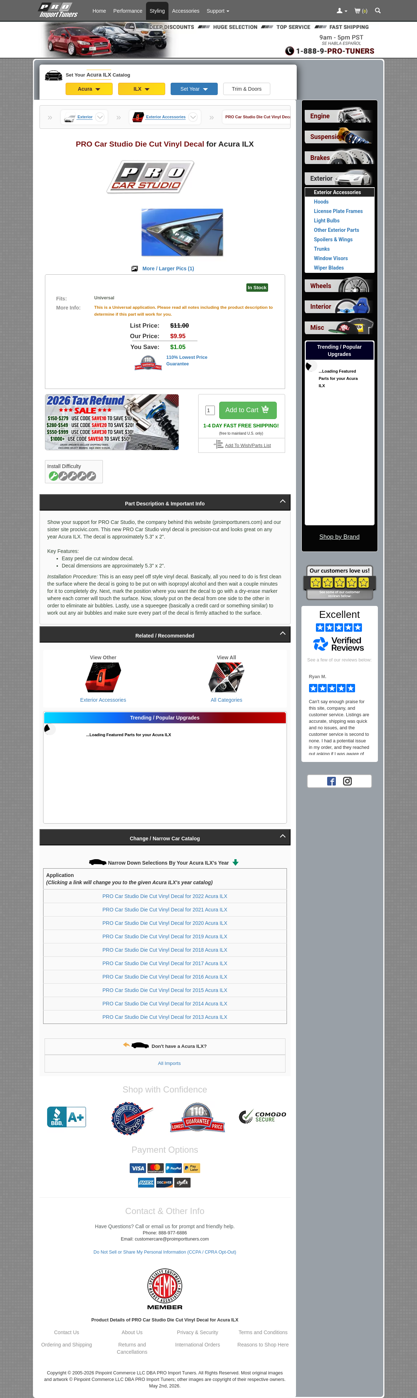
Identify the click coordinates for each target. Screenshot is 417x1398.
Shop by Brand (339, 536)
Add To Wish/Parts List (248, 445)
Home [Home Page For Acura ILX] (99, 11)
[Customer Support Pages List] (218, 11)
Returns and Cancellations (132, 1348)
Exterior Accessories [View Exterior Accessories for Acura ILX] (103, 700)
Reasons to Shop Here (263, 1345)
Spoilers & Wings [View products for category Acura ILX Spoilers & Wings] (333, 239)
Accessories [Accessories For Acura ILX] (185, 11)
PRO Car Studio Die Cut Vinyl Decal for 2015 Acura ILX (165, 990)
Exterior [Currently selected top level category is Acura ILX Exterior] (321, 178)
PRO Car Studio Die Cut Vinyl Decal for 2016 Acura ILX (165, 977)
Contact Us (66, 1332)
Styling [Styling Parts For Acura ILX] (157, 11)
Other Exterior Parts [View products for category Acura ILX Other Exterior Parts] (336, 230)
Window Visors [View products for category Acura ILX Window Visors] (331, 258)
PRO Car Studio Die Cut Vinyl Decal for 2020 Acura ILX (165, 923)
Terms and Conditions (262, 1332)
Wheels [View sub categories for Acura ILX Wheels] (320, 286)
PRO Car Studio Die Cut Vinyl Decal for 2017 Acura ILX (165, 963)
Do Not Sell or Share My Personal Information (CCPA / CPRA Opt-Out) (164, 1252)
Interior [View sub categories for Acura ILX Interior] (320, 306)
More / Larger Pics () (168, 268)
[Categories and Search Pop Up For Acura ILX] (377, 11)
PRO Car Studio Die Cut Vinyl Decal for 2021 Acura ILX (165, 910)
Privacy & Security (197, 1332)
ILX (142, 89)
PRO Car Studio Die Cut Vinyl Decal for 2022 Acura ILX (165, 896)
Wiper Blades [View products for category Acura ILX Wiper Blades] (329, 268)
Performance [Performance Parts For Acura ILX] (127, 11)
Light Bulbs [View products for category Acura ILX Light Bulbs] (327, 221)
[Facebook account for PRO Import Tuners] (331, 781)
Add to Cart (247, 410)
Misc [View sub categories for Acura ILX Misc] (317, 327)
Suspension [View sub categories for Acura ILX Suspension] (327, 136)
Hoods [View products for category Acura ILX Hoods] (321, 202)
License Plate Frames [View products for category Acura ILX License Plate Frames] (338, 211)
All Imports (169, 1063)
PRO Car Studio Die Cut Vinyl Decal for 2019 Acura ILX (165, 936)
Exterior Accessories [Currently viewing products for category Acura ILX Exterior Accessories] (337, 192)
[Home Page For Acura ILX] (59, 9)
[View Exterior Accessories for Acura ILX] (103, 677)
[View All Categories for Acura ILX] (226, 677)
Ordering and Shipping (66, 1345)
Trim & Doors (247, 89)
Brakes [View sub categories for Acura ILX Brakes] (320, 157)
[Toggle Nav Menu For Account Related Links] (342, 11)
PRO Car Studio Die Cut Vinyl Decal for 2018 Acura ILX (165, 950)
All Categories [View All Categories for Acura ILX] (226, 700)
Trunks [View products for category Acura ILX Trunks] (322, 249)
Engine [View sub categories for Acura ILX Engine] (320, 116)
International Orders (197, 1345)
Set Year (194, 89)
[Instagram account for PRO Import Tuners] (347, 781)
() (361, 11)
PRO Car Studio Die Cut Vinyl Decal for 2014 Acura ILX (165, 1004)
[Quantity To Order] (210, 410)
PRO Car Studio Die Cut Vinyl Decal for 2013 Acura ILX (165, 1017)
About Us (132, 1332)
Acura (89, 89)
